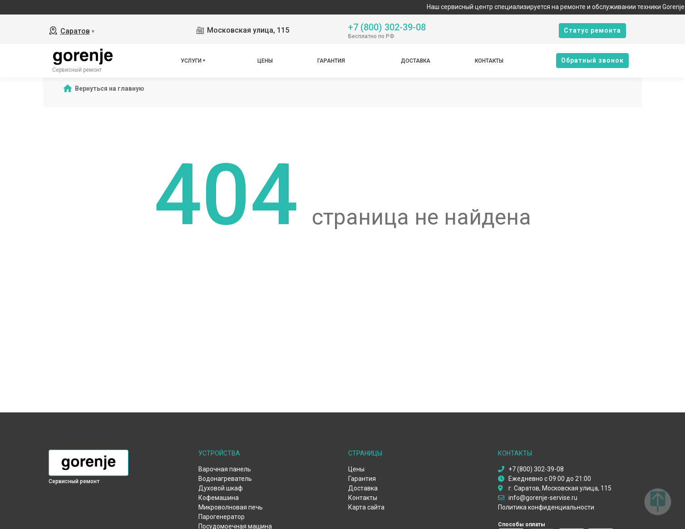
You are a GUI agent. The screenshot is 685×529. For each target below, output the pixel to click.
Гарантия (331, 61)
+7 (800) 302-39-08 (387, 26)
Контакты (489, 61)
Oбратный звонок (592, 60)
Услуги (191, 61)
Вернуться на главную (109, 88)
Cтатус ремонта (592, 30)
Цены (265, 61)
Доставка (415, 61)
